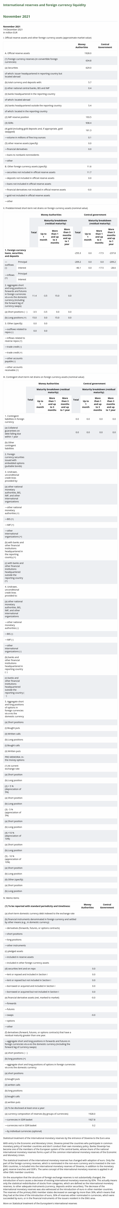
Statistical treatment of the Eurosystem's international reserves (44, 1203)
